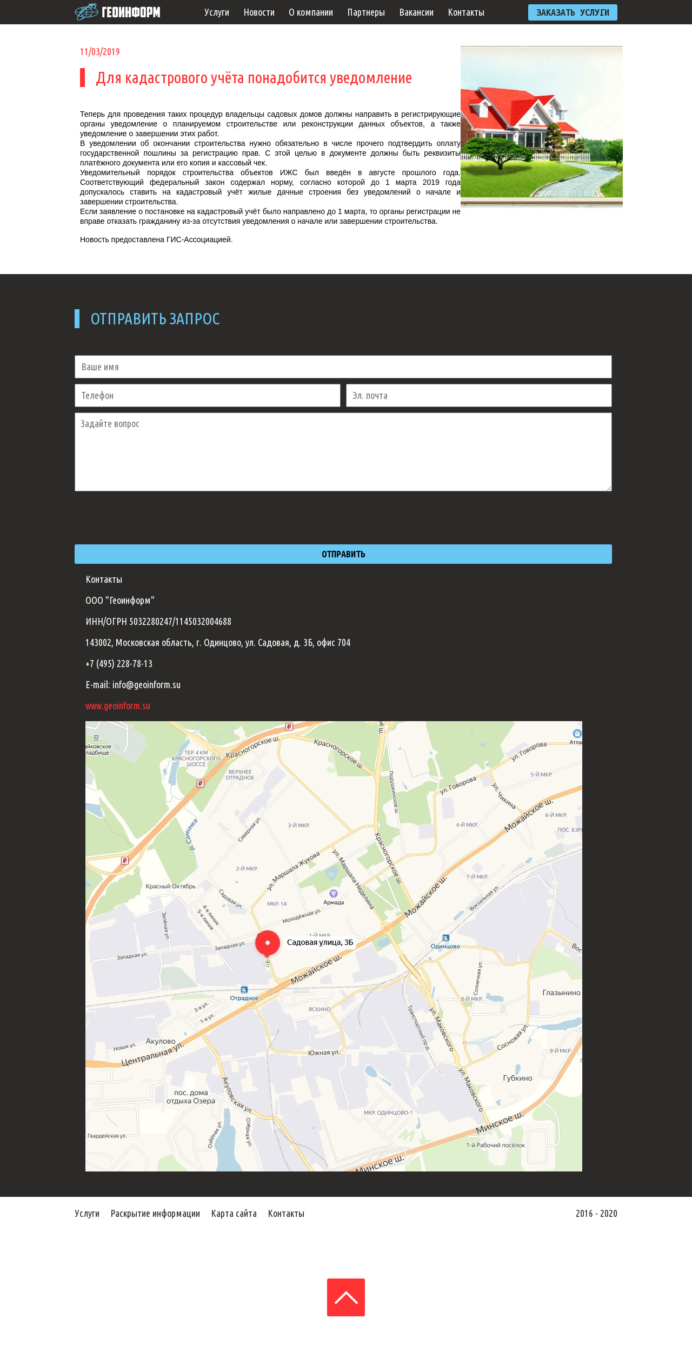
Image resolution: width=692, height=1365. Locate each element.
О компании (311, 11)
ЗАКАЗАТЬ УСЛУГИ (572, 12)
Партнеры (366, 11)
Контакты (466, 11)
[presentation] (157, 518)
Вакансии (416, 11)
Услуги (216, 11)
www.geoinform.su (117, 705)
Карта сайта (234, 1213)
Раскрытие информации (155, 1213)
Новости (259, 11)
